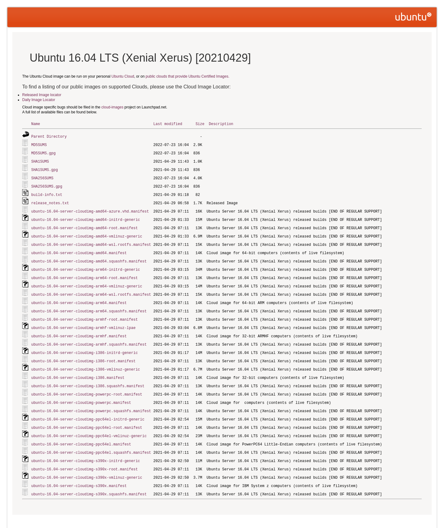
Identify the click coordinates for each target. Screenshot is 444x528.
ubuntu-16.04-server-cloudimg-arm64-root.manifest (84, 272)
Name (35, 123)
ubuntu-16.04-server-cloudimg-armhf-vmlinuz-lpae (83, 320)
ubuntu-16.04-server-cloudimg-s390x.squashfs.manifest (88, 480)
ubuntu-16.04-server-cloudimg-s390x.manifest (79, 472)
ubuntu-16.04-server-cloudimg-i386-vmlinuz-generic (85, 360)
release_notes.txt (50, 200)
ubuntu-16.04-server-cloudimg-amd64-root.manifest (84, 224)
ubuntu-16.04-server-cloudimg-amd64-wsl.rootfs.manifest (91, 240)
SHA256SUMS (42, 176)
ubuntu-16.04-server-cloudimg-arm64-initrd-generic (85, 264)
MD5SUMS (39, 144)
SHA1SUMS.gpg (44, 168)
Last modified (167, 123)
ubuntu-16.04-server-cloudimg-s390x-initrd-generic (85, 448)
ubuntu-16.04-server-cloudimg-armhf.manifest (79, 328)
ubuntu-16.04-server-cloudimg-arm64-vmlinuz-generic (86, 280)
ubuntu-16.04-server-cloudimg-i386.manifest (77, 368)
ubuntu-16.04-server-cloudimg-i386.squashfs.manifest (87, 376)
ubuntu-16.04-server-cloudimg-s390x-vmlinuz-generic (86, 464)
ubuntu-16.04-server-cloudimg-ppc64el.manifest (81, 432)
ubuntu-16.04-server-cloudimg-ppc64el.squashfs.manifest (91, 440)
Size (199, 123)
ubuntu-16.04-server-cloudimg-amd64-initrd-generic (85, 216)
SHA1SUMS (40, 160)
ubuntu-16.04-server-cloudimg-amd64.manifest (79, 248)
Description (221, 123)
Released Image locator (41, 95)
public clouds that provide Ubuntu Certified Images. (187, 76)
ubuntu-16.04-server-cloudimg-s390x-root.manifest (84, 456)
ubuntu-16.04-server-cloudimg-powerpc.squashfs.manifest (91, 400)
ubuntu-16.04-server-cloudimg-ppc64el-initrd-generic (87, 408)
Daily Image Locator (38, 100)
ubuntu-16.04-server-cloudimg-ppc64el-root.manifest (86, 416)
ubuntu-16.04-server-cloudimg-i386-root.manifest (83, 352)
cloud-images (112, 107)
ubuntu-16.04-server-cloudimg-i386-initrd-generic (84, 344)
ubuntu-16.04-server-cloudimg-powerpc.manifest (81, 392)
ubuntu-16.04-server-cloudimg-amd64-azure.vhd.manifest (90, 208)
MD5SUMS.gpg (43, 152)
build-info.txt (46, 192)
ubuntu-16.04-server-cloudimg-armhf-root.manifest (84, 312)
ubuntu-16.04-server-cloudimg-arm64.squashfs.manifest (88, 304)
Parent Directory (49, 136)
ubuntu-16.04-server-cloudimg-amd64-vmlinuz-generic (86, 232)
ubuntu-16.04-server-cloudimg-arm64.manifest (79, 296)
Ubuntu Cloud (123, 76)
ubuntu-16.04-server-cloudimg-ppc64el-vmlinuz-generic (88, 424)
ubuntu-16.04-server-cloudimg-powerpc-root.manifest (86, 384)
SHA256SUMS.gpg (46, 184)
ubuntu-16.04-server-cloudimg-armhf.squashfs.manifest (88, 336)
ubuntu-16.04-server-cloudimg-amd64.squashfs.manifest (88, 256)
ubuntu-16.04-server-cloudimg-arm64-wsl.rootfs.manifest (91, 288)
